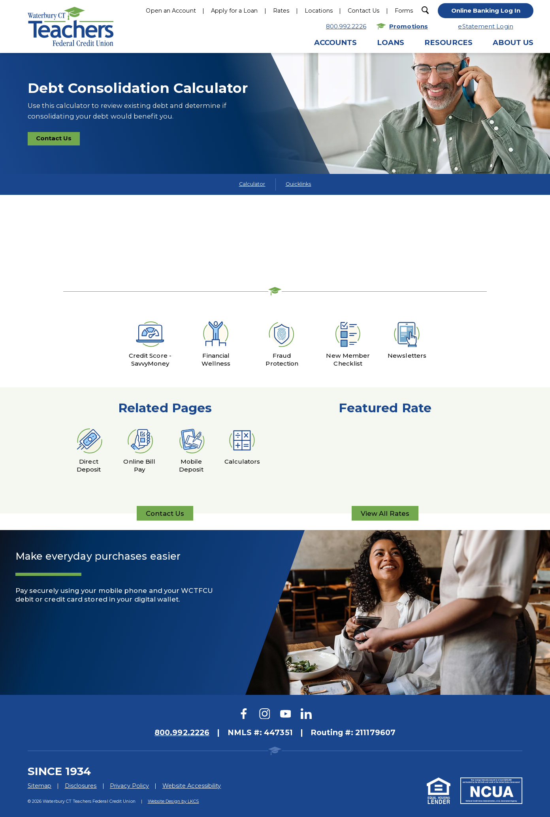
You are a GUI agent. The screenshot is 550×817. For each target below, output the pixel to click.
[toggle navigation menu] (497, 11)
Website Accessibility (191, 785)
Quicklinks (298, 184)
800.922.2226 (237, 79)
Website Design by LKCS (173, 801)
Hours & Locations (304, 79)
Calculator (252, 184)
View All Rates (385, 515)
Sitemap (40, 785)
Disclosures (81, 785)
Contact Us (58, 139)
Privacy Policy (129, 785)
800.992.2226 (181, 732)
